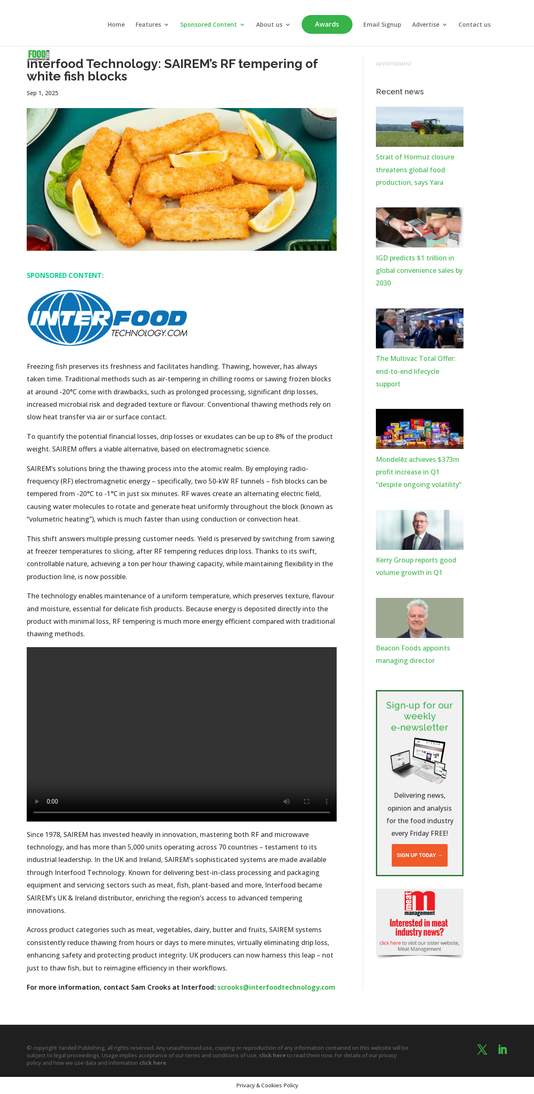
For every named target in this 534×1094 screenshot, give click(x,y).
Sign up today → (420, 855)
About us (269, 25)
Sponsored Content (208, 25)
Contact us (474, 25)
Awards (327, 24)
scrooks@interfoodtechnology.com (276, 987)
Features (148, 25)
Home (116, 25)
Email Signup (382, 25)
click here (272, 1055)
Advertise (425, 25)
